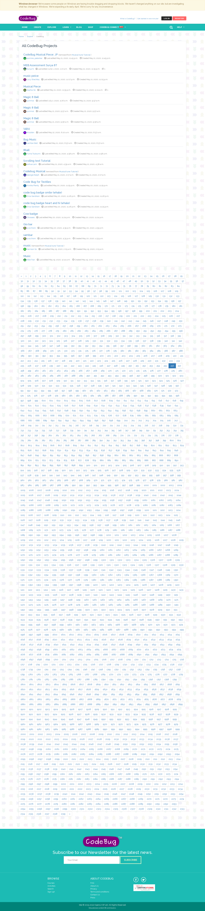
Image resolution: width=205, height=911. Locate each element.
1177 (92, 530)
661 (160, 410)
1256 (70, 550)
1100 (147, 510)
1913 (128, 709)
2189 (136, 779)
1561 (78, 625)
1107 (38, 515)
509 (58, 381)
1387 (151, 580)
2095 (23, 759)
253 (36, 326)
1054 (96, 500)
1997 (161, 729)
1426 (141, 590)
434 (178, 361)
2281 (72, 804)
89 (46, 291)
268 (144, 326)
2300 (73, 809)
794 (129, 440)
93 (70, 291)
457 (179, 366)
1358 (78, 575)
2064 (82, 749)
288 (123, 331)
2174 (176, 774)
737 (57, 430)
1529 (155, 615)
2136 (31, 769)
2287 (123, 804)
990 (74, 485)
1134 (85, 520)
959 (179, 475)
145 (97, 301)
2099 (57, 759)
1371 (23, 580)
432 (163, 361)
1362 (110, 575)
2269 (140, 799)
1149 (38, 525)
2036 (167, 739)
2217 (39, 789)
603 (66, 400)
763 (71, 435)
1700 (56, 659)
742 (92, 430)
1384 (126, 580)
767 (100, 435)
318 (172, 336)
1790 (103, 679)
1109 (54, 515)
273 (179, 326)
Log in (167, 18)
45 (112, 281)
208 (44, 316)
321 (29, 341)
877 (80, 460)
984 (30, 485)
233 (58, 321)
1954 (135, 719)
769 (115, 435)
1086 (31, 510)
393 (51, 356)
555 (49, 391)
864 (146, 455)
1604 (88, 634)
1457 (62, 600)
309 (110, 336)
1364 (126, 575)
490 (88, 376)
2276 (31, 804)
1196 (77, 535)
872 (44, 460)
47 (124, 281)
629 (88, 405)
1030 (64, 495)
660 (153, 410)
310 (117, 336)
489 (81, 376)
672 (81, 415)
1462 (102, 600)
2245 (106, 794)
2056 (175, 744)
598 (29, 400)
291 (145, 331)
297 (22, 336)
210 (59, 316)
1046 (31, 500)
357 (121, 346)
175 (139, 306)
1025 (23, 495)
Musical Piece (32, 86)
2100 (65, 759)
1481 (94, 605)
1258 (86, 550)
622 (37, 405)
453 (151, 366)
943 (65, 475)
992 (88, 485)
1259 (94, 550)
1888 (89, 704)
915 (29, 470)
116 (61, 296)
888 (161, 460)
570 (156, 391)
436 (29, 366)
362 (158, 346)
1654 (170, 644)
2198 (47, 784)
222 (142, 316)
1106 (30, 515)
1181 (123, 530)
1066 (31, 505)
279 (57, 331)
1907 (80, 709)
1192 (46, 535)
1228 (173, 540)
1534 (31, 620)
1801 (31, 684)
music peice (31, 75)
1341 (103, 570)
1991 (113, 729)
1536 (46, 620)
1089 (56, 510)
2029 (107, 739)
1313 (46, 565)
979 (158, 480)
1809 (98, 684)
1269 (176, 550)
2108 (131, 759)
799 (164, 440)
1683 (80, 654)
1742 (54, 669)
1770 (111, 674)
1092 (81, 510)
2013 (134, 734)
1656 (23, 649)
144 (91, 301)
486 (59, 376)
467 (88, 371)
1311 (30, 565)
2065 (91, 749)
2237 (39, 794)
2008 (92, 734)
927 (114, 470)
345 (36, 346)
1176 (84, 530)
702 (140, 420)
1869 (98, 699)
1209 (23, 540)
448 (116, 366)
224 (156, 316)
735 (43, 430)
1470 (168, 600)
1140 (132, 520)
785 (65, 440)
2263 (89, 799)
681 (146, 415)
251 (22, 326)
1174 (69, 530)
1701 (64, 659)
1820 (23, 689)
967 (73, 480)
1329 (173, 565)
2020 (31, 739)
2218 (47, 789)
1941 (31, 719)
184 (36, 311)
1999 (177, 729)
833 (81, 450)
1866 (73, 699)
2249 (140, 794)
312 (130, 336)
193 (99, 311)
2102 (82, 759)
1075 (105, 505)
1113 (84, 515)
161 (43, 306)
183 (29, 311)
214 (86, 316)
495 (124, 376)
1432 (23, 595)
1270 (23, 555)
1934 (135, 714)
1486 (135, 605)
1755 (155, 669)
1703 (80, 659)
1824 (55, 689)
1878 (170, 699)
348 (58, 346)
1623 (79, 639)
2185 (103, 779)
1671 (147, 649)
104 (141, 291)
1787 (79, 679)
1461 (94, 600)
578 (49, 396)
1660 (55, 649)
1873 (130, 699)
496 (131, 376)
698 (111, 420)
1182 (130, 530)
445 (94, 366)
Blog (79, 27)
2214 (180, 784)
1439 (79, 595)
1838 (170, 689)
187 (57, 311)
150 (132, 301)
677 (117, 415)
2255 (23, 799)
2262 (81, 799)
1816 (154, 684)
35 (52, 281)
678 (124, 415)
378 (108, 351)
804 (37, 445)
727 (153, 425)
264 (115, 326)
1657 (31, 649)
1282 (118, 555)
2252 (164, 794)
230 (37, 321)
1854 (137, 694)
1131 (62, 520)
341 (173, 341)
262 (100, 326)
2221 (72, 789)
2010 (109, 734)
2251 (156, 794)
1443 (111, 595)
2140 (63, 769)
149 (125, 301)
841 (140, 450)
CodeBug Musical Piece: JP (40, 54)
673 (89, 415)
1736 (172, 664)
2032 (133, 739)
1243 (127, 545)
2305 (115, 809)
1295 (63, 560)
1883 (48, 704)
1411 (22, 590)
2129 (134, 764)
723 (125, 425)
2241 (73, 794)
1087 (39, 510)
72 (107, 286)
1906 (72, 709)
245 (144, 321)
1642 (72, 644)
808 (67, 445)
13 (87, 276)
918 (49, 470)
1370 (176, 575)
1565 (110, 625)
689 (45, 420)
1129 (46, 520)
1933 (127, 714)
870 (30, 460)
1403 (120, 585)
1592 (158, 630)
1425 (133, 590)
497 (138, 376)
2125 (102, 764)
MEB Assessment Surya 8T (40, 65)
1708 (120, 659)
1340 (95, 570)
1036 (113, 495)
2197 (39, 784)
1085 (23, 510)
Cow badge (30, 213)
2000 (23, 734)
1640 (56, 644)
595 (170, 396)
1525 (123, 615)
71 (101, 286)
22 (139, 276)
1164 (154, 525)
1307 (161, 560)
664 (22, 415)
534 (64, 386)
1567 (126, 625)
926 (107, 470)
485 (51, 376)
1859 (177, 694)
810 (82, 445)
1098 (130, 510)
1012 (80, 490)
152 (145, 301)
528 (22, 386)
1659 (47, 649)
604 (73, 400)
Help (179, 27)
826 (30, 450)
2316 (39, 814)
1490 (168, 605)
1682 (72, 654)
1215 (70, 540)
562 (98, 391)
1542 (94, 620)
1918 (167, 709)
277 (43, 331)
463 (58, 371)
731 (181, 425)
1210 (31, 540)
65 (64, 286)
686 (23, 420)
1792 (119, 679)
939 (37, 475)
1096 (114, 510)
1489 (160, 605)
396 (73, 356)
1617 (31, 639)
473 (131, 371)
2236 (31, 794)
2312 (174, 809)
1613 (162, 634)
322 (36, 341)
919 (56, 470)
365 (179, 346)
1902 (39, 709)
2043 (65, 744)
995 (109, 485)
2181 (71, 779)
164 (64, 306)
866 (161, 455)
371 (58, 351)
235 (72, 321)
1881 (31, 704)
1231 (31, 545)
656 (124, 410)
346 (44, 346)
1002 (162, 485)
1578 (46, 630)
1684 (88, 654)
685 (176, 415)
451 (137, 366)
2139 (55, 769)
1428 (157, 590)
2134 (174, 764)
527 (182, 381)
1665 (97, 649)
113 (41, 296)
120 (88, 296)
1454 (38, 600)
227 (178, 316)
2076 (23, 754)
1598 (38, 634)
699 (118, 420)
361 (150, 346)
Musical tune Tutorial (81, 55)
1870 (106, 699)
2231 (155, 789)
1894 (139, 704)
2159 (54, 774)
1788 (87, 679)
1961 (31, 724)
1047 (39, 500)
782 (43, 440)
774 (149, 435)
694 (82, 420)
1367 (151, 575)
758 (36, 435)
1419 (85, 590)
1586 (110, 630)
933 (157, 470)
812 (96, 445)
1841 (31, 694)
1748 (101, 669)
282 (79, 331)
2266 (115, 799)
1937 (160, 714)
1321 (109, 565)
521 (140, 381)
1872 (122, 699)
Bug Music (29, 139)
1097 (122, 510)
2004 (57, 734)
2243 (89, 794)
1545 (118, 620)
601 (51, 400)
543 (128, 386)
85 (22, 291)
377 (100, 351)
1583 (86, 630)
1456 (54, 600)
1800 (23, 684)
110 (22, 296)
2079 (48, 754)
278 (50, 331)
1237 (79, 545)
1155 (84, 525)
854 (73, 455)
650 (81, 410)
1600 (54, 634)
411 (181, 356)
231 (44, 321)
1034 (96, 495)
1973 (128, 724)
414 (36, 361)
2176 (30, 779)
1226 (157, 540)
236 (80, 321)
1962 (39, 724)
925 (99, 470)
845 (169, 450)
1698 (39, 659)
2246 (114, 794)
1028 (47, 495)
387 (173, 351)
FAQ (92, 883)
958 (172, 475)
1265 (143, 550)
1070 (64, 505)
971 (102, 480)
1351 (23, 575)
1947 (79, 719)
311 (124, 336)
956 (158, 475)
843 (154, 450)
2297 (48, 809)
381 (129, 351)
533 (57, 386)
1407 (152, 585)
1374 (46, 580)
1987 (80, 729)
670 (67, 415)
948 (101, 475)
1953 (127, 719)
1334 (47, 570)
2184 (95, 779)
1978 (168, 724)
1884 (56, 704)
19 (121, 276)
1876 (154, 699)
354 (100, 346)
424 (106, 361)
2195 (23, 784)
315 (151, 336)
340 (166, 341)
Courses (50, 883)
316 (158, 336)
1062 (161, 500)
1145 (170, 520)
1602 (71, 634)
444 (87, 366)
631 (103, 405)
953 (136, 475)
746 (120, 430)
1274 (54, 555)
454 (158, 366)
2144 (95, 769)
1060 (144, 500)
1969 (96, 724)
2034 (150, 739)
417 (56, 361)
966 (66, 480)
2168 (128, 774)
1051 (72, 500)
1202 (125, 535)
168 (92, 306)
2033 (141, 739)
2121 (70, 764)
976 (137, 480)
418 (63, 361)
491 (95, 376)
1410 (177, 585)
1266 (151, 550)
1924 (55, 714)
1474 (38, 605)
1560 (69, 625)
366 (22, 351)
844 (162, 450)
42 (94, 281)
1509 (160, 610)
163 (57, 306)
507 (44, 381)
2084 (91, 754)
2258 (47, 799)
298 (29, 336)
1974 (136, 724)
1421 (101, 590)
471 (116, 371)
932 (150, 470)
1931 (111, 714)
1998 (169, 729)
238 (94, 321)
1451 (176, 595)
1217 (85, 540)
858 (102, 455)
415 (42, 361)
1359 (86, 575)
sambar (28, 234)
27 (169, 276)
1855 (145, 694)
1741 (46, 669)
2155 (23, 774)
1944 (55, 719)
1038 (129, 495)
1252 (38, 550)
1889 (98, 704)
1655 (178, 644)
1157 (99, 525)
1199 (100, 535)
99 (107, 291)
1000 (146, 485)
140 (63, 301)
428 (135, 361)
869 (22, 460)
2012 (125, 734)
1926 (71, 714)
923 (85, 470)
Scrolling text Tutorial (36, 160)
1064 (178, 500)
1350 (176, 570)
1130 (54, 520)
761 (57, 435)
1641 (64, 644)
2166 (111, 774)
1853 (129, 694)
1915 (143, 709)
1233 (47, 545)
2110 (147, 759)
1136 (100, 520)
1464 (119, 600)
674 (96, 415)
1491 (176, 605)
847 (22, 455)
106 (155, 291)
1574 (181, 625)
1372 (30, 580)
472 (123, 371)
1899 (180, 704)
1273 (46, 555)
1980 (23, 729)
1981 (31, 729)
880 (102, 460)
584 (92, 396)
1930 (103, 714)
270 (159, 326)
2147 (119, 769)
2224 (96, 789)
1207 (166, 535)
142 (77, 301)
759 (43, 435)
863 (139, 455)
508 (51, 381)
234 (65, 321)
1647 (113, 644)
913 (182, 465)
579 (56, 396)
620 (22, 405)
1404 (128, 585)
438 (44, 366)
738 (64, 430)
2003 (48, 734)
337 (144, 341)
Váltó (26, 128)
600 (44, 400)
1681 (64, 654)
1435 (47, 595)
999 (138, 485)
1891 (115, 704)
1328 (165, 565)
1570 (150, 625)
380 (122, 351)
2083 (82, 754)
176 (146, 306)
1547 (134, 620)
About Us (94, 886)
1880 (23, 704)
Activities (51, 886)
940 (44, 475)
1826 (72, 689)
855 (80, 455)
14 (93, 276)
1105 (23, 515)
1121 (145, 515)
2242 (81, 794)
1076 (113, 505)
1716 (182, 659)
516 (105, 381)
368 (37, 351)
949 (108, 475)
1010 (64, 490)
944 (72, 475)
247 (159, 321)
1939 (176, 714)
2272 (165, 799)
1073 (89, 505)
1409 (169, 585)
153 (152, 301)
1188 (178, 530)
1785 (63, 679)
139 (56, 301)
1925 (63, 714)
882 (116, 460)
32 (33, 281)
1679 (47, 654)
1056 (112, 500)
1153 (69, 525)
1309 (177, 560)
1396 (63, 585)
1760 (30, 674)
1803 (48, 684)
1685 (97, 654)
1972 (120, 724)
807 (60, 445)
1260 (102, 550)
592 (149, 396)
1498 (71, 610)
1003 (171, 485)
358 (129, 346)
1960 (23, 724)
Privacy (93, 889)
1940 (23, 719)
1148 (30, 525)
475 (144, 371)
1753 (140, 669)
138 (49, 301)
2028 (99, 739)
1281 (110, 555)
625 (59, 405)
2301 (82, 809)
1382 (110, 580)
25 (157, 276)
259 (78, 326)
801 (179, 440)
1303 (128, 560)
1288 (167, 555)
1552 (173, 620)
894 (44, 465)
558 (70, 391)
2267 (123, 799)
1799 (175, 679)
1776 (157, 674)
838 (118, 450)
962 (37, 480)
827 (37, 450)
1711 (144, 659)
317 (165, 336)
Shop (90, 27)
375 (86, 351)
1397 (71, 585)
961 (29, 480)
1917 (159, 709)
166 (78, 306)
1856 (153, 694)
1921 (31, 714)
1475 (46, 605)
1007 (39, 490)
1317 (77, 565)
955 (150, 475)
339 (159, 341)
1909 (96, 709)
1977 (160, 724)
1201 (117, 535)
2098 (48, 759)
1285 (143, 555)
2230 (147, 789)
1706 (104, 659)
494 (117, 376)
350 (73, 346)
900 (88, 465)
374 (79, 351)
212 (72, 316)
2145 (103, 769)
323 (44, 341)
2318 (55, 814)
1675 (179, 649)
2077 (31, 754)
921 (71, 470)
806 (52, 445)
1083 (170, 505)
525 (168, 381)
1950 (103, 719)
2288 (132, 804)
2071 (143, 749)
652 (95, 410)
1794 (135, 679)
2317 (47, 814)
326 (65, 341)
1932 (119, 714)
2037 (175, 739)
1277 (78, 555)
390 (30, 356)
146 (105, 301)
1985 (64, 729)
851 (51, 455)
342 (180, 341)
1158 (107, 525)
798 (157, 440)
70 (95, 286)
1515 (45, 615)
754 (175, 430)
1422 (108, 590)
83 (172, 286)
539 (100, 386)
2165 (103, 774)
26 (163, 276)
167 (85, 306)
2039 (31, 744)
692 (67, 420)
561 (91, 391)
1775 (150, 674)
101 (120, 291)
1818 (169, 684)
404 (131, 356)
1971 (113, 724)
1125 (176, 515)
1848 (88, 694)
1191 (38, 535)
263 (107, 326)
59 (28, 286)
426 (120, 361)
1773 (134, 674)
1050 (64, 500)
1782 (39, 679)
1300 (103, 560)
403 (123, 356)
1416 (61, 590)
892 (29, 465)
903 (110, 465)
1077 (121, 505)
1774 (142, 674)
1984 (55, 729)
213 (79, 316)
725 (139, 425)
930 (136, 470)
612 (132, 400)
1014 (96, 490)
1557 (46, 625)
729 (167, 425)
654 (110, 410)
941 (51, 475)
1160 (122, 525)
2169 (136, 774)
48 (130, 281)
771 (128, 435)
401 (109, 356)
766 (93, 435)
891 (22, 465)
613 (139, 400)
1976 (152, 724)
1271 (31, 555)
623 (44, 405)
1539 (70, 620)
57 (183, 281)
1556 (38, 625)
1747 (93, 669)
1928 (87, 714)
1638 (39, 644)
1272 (38, 555)
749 (140, 430)
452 (144, 366)
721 (111, 425)
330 (94, 341)
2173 (168, 774)
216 (100, 316)
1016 (112, 490)
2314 (23, 814)
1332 (30, 570)
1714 (167, 659)
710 (36, 425)
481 (22, 376)
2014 (142, 734)
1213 (54, 540)
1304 (136, 560)
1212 (46, 540)
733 (29, 430)
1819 (177, 684)
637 (147, 405)
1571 (158, 625)
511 (72, 381)
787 (79, 440)
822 (167, 445)
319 (179, 336)
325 (58, 341)
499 (153, 376)
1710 (136, 659)
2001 (31, 734)
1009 (56, 490)
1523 (107, 615)
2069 (126, 749)
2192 (160, 779)
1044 (179, 495)
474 (137, 371)
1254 (54, 550)
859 (109, 455)
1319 (93, 565)
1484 (119, 605)
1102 (162, 510)
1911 (112, 709)
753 (168, 430)
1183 (138, 530)
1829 (96, 689)
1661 (64, 649)
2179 (54, 779)
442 (72, 366)
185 (43, 311)
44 (106, 281)
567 (134, 391)
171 (113, 306)
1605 (96, 634)
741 (85, 430)
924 (92, 470)
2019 (23, 739)
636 (140, 405)
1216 (77, 540)
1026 (31, 495)
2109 (139, 759)
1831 (113, 689)
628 (81, 405)
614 (146, 400)
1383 (118, 580)
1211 (39, 540)
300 (44, 336)
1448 (152, 595)
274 (22, 331)
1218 (93, 540)
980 (166, 480)
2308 (141, 809)
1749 (109, 669)
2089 (134, 754)
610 (118, 400)
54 (165, 281)
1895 (147, 704)
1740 (39, 669)
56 (177, 281)
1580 (62, 630)
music (27, 245)
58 (22, 286)
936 (178, 470)
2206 (114, 784)
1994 (137, 729)
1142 (147, 520)
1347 (151, 570)
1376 (62, 580)
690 (53, 420)
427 (127, 361)
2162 (79, 774)
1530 (163, 615)
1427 (149, 590)
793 (122, 440)
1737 (180, 664)
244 (137, 321)
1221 (117, 540)
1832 (121, 689)
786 (72, 440)
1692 (155, 654)
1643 (80, 644)
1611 (146, 634)
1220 (109, 540)
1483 (110, 605)
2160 (62, 774)
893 (37, 465)
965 (59, 480)
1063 (169, 500)
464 (66, 371)
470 (110, 371)
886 (146, 460)
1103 (170, 510)
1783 (47, 679)
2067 (108, 749)
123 (108, 296)
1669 (130, 649)
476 (152, 371)
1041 (154, 495)
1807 (81, 684)
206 (30, 316)
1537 (54, 620)
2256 (31, 799)
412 (22, 361)
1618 (38, 639)
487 (66, 376)
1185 (154, 530)
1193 (54, 535)
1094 (97, 510)
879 (94, 460)
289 (130, 331)
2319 (63, 814)
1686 (105, 654)
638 (154, 405)
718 (90, 425)
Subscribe (130, 860)
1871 (114, 699)
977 (144, 480)
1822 (39, 689)
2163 (87, 774)
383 (144, 351)
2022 (48, 739)
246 (152, 321)
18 (115, 276)
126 (129, 296)
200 (148, 311)
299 (37, 336)
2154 (175, 769)
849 (37, 455)
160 (36, 306)
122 (101, 296)
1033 (88, 495)
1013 (88, 490)
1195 (69, 535)
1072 (80, 505)
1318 (85, 565)
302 (58, 336)
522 (147, 381)
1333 (38, 570)
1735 (164, 664)
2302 (90, 809)
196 (120, 311)
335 (130, 341)
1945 (63, 719)
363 (165, 346)
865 (153, 455)
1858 (169, 694)
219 (121, 316)
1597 (31, 634)
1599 (47, 634)
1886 (73, 704)
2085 (99, 754)
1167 (178, 525)
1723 (69, 664)
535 (71, 386)
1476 (54, 605)
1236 (71, 545)
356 (115, 346)
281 (72, 331)
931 (142, 470)
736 (50, 430)
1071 (73, 505)
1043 (170, 495)
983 (22, 485)
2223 (88, 789)
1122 (152, 515)
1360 (94, 575)
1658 (39, 649)
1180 (115, 530)
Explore (51, 27)
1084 (178, 505)
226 (171, 316)
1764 (63, 674)
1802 (39, 684)
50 (142, 281)
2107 (123, 759)
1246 (151, 545)
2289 (140, 804)
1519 (76, 615)
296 (181, 331)
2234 (180, 789)
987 (51, 485)
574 (22, 396)
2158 (46, 774)
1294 (55, 560)
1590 (142, 630)
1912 (120, 709)
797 (150, 440)
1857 (161, 694)
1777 (165, 674)
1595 (182, 630)
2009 (100, 734)
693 (74, 420)
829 (52, 450)
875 (65, 460)
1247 (160, 545)
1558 (54, 625)
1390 (176, 580)
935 (171, 470)
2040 (40, 744)
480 (180, 371)
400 (102, 356)
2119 (54, 764)
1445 (127, 595)
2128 (126, 764)
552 (28, 391)
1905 (64, 709)
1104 (178, 510)
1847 (80, 694)
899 (81, 465)
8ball (26, 150)
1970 (105, 724)
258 (71, 326)
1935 (144, 714)
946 (87, 475)
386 (166, 351)
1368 (159, 575)
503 (181, 376)
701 (133, 420)
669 (60, 415)
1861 (31, 699)
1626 (104, 639)
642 (22, 410)
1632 (153, 639)
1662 (72, 649)
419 (70, 361)
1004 (179, 485)
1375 (54, 580)
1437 (63, 595)
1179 (107, 530)
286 (108, 331)
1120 (137, 515)
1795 (143, 679)
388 (181, 351)
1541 (86, 620)
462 (51, 371)
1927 (79, 714)
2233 (172, 789)
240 (109, 321)
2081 (65, 754)
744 (106, 430)
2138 (47, 769)
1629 (128, 639)
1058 (128, 500)
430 (149, 361)
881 (109, 460)
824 (182, 445)
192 (92, 311)
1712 (151, 659)
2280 (64, 804)
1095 (105, 510)
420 (78, 361)
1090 (64, 510)
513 (85, 381)
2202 (80, 784)
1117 (114, 515)
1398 (79, 585)
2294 (23, 809)
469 (102, 371)
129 (150, 296)
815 (117, 445)
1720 (45, 664)
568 (141, 391)
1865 (64, 699)
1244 (135, 545)
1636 (23, 644)
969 (88, 480)
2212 (164, 784)
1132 (69, 520)
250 (180, 321)
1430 (173, 590)
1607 (113, 634)
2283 (89, 804)
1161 (130, 525)
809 (75, 445)
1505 (127, 610)
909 (154, 465)
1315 (61, 565)
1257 (78, 550)
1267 (159, 550)
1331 (23, 570)
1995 (145, 729)
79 (148, 286)
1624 (87, 639)
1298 (87, 560)
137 (42, 301)
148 (118, 301)
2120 (62, 764)
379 (115, 351)
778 (176, 435)
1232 (39, 545)
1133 (77, 520)
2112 (163, 759)
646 (52, 410)
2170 (144, 774)
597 (22, 400)
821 (160, 445)
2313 (182, 809)
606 (88, 400)
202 (162, 311)
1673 (163, 649)
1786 (71, 679)
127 (136, 296)
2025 (73, 739)
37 (64, 281)
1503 (111, 610)
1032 (80, 495)
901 (95, 465)
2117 (38, 764)
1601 (63, 634)
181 (180, 306)
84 (178, 286)
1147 (23, 525)
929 (128, 470)
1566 (118, 625)
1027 (39, 495)
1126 (23, 520)
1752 (132, 669)
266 (129, 326)
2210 (148, 784)
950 (116, 475)
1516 (53, 615)
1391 (23, 585)
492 (102, 376)
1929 (95, 714)
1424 (125, 590)
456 (172, 366)
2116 (30, 764)
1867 (81, 699)
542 (121, 386)
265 (122, 326)
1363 (118, 575)
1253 (46, 550)
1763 (54, 674)
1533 (23, 620)
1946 (71, 719)
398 (87, 356)
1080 (145, 505)
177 (153, 306)
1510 (168, 610)
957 (164, 475)
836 (103, 450)
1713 (159, 659)
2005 (66, 734)
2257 (39, 799)
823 (174, 445)
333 (115, 341)
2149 (136, 769)
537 (85, 386)
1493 (31, 610)
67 (77, 286)
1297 (79, 560)
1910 (105, 709)
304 (73, 336)
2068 (117, 749)
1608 (121, 634)
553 (35, 391)
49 (136, 281)
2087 (117, 754)
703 (147, 420)
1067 (39, 505)
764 (79, 435)
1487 (143, 605)
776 (163, 435)
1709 (128, 659)
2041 (48, 744)
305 (80, 336)
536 (78, 386)
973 (116, 480)
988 (59, 485)
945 (79, 475)
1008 (48, 490)
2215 (23, 789)
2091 (151, 754)
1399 (87, 585)
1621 (63, 639)
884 (131, 460)
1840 (23, 694)
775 (156, 435)
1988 (88, 729)
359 (136, 346)
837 (110, 450)
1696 (23, 659)
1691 (147, 654)
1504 (119, 610)
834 (88, 450)
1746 (85, 669)
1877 (162, 699)
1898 (172, 704)
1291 (31, 560)
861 (124, 455)
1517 (61, 615)
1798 (166, 679)
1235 (63, 545)
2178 (46, 779)
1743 (62, 669)
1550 (157, 620)
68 (83, 286)
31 (28, 281)
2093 (168, 754)
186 (50, 311)
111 (28, 296)
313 (137, 336)
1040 (146, 495)
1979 (176, 724)
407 (153, 356)
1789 (95, 679)
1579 (54, 630)
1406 (144, 585)
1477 (62, 605)
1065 (23, 505)
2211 (156, 784)
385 (158, 351)
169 (99, 306)
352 (86, 346)
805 (45, 445)
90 (52, 291)
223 (149, 316)
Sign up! (51, 892)
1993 (129, 729)
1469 (160, 600)
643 (30, 410)
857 (94, 455)
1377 (70, 580)
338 (151, 341)
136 (36, 301)
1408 (161, 585)
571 (162, 391)
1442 (103, 595)
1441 (95, 595)
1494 (39, 610)
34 (46, 281)
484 (44, 376)
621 (29, 405)
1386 (143, 580)
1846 (72, 694)
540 (107, 386)
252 (29, 326)
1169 (31, 530)
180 (173, 306)
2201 (72, 784)
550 (177, 386)
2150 (144, 769)
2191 (153, 779)
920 (64, 470)
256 (57, 326)
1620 (54, 639)
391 (37, 356)
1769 (103, 674)
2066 (100, 749)
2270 (149, 799)
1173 (61, 530)
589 (128, 396)
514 (92, 381)
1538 (62, 620)
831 (66, 450)
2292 (165, 804)
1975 (144, 724)
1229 (181, 540)
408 (160, 356)
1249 (176, 545)
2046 (91, 744)
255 (50, 326)
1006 (31, 490)
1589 (134, 630)
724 (132, 425)
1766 (79, 674)
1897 (164, 704)
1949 (95, 719)
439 (51, 366)
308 (102, 336)
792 (115, 440)
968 (81, 480)
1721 (54, 664)
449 (123, 366)
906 (132, 465)
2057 (23, 749)
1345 (135, 570)
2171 (152, 774)
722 (118, 425)
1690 (139, 654)
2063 (74, 749)
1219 (101, 540)
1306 (152, 560)
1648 (121, 644)
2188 (128, 779)
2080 (56, 754)
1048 (47, 500)
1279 (94, 555)
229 (29, 321)
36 (57, 281)
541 (114, 386)
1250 (23, 550)
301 (51, 336)
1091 (73, 510)
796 (143, 440)
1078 (129, 505)
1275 (62, 555)
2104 (98, 759)
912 (175, 465)
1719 (38, 664)
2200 (63, 784)
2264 (98, 799)
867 (168, 455)
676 (110, 415)
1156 (91, 525)
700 (126, 420)
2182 (79, 779)
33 (40, 281)
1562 (85, 625)
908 (147, 465)
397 (80, 356)
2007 (83, 734)
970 (95, 480)
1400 (95, 585)
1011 (73, 490)
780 (29, 440)
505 (29, 381)
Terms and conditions (99, 892)
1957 (159, 719)
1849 (96, 694)
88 (40, 291)
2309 (149, 809)
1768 (95, 674)
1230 (23, 545)
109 (176, 291)
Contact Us (95, 895)
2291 (157, 804)
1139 (124, 520)
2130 (142, 764)
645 (44, 410)
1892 (123, 704)
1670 (139, 649)
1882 (39, 704)
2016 (158, 734)
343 (22, 346)
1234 (55, 545)
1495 (47, 610)
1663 (80, 649)
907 (139, 465)
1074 (97, 505)
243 (130, 321)
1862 (39, 699)
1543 (102, 620)
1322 (116, 565)
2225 (105, 789)
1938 (168, 714)
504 (22, 381)
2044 (74, 744)
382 (137, 351)
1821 (31, 689)
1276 (70, 555)
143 (84, 301)
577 (42, 396)
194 (106, 311)
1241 (111, 545)
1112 (77, 515)
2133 (166, 764)
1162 (138, 525)
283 (86, 331)
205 (22, 316)
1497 (63, 610)
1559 (62, 625)
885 (139, 460)
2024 (65, 739)
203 (169, 311)
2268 (132, 799)
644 (37, 410)
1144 (163, 520)
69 (89, 286)
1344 (127, 570)
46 (118, 281)
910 (161, 465)
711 (43, 425)
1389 (167, 580)
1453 (31, 600)
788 (86, 440)
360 (143, 346)
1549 (149, 620)
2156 (30, 774)
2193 (168, 779)
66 (70, 286)
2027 (90, 739)
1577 (38, 630)
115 (54, 296)
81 (160, 286)
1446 (135, 595)
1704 (88, 659)
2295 (31, 809)
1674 (171, 649)
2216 (31, 789)
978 (151, 480)
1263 (126, 550)
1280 (102, 555)
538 (92, 386)
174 (133, 306)
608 (103, 400)
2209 (140, 784)
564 (113, 391)
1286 (151, 555)
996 (117, 485)
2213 (172, 784)
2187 (120, 779)
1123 (160, 515)
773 (142, 435)
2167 (120, 774)
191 (85, 311)
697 (104, 420)
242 (123, 321)
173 (126, 306)
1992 (121, 729)
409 (167, 356)
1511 (175, 610)
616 (160, 400)
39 (76, 281)
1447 (144, 595)
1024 (176, 490)
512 (78, 381)
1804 (56, 684)
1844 (55, 694)
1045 (23, 500)
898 (73, 465)
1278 (86, 555)
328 (80, 341)
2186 (111, 779)
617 (167, 400)
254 (43, 326)
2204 (97, 784)
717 (83, 425)
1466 (135, 600)
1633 (161, 639)
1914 (136, 709)
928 (121, 470)
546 (149, 386)
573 (176, 391)
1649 (130, 644)
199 (140, 311)
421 (84, 361)
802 (22, 445)
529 (29, 386)
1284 (134, 555)
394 (58, 356)
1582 (78, 630)
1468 (152, 600)
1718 (30, 664)
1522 (99, 615)
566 (127, 391)
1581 (70, 630)
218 (114, 316)
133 (177, 296)
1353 (38, 575)
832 (74, 450)
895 (51, 465)
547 (156, 386)
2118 (46, 764)
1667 (114, 649)
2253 (173, 794)
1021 (152, 490)
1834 (137, 689)
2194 (177, 779)
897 (66, 465)
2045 (82, 744)
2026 (82, 739)
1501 (95, 610)
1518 (68, 615)
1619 (47, 639)
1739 (31, 669)
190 (78, 311)
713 (56, 425)
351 (79, 346)
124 (115, 296)
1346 (143, 570)
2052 (141, 744)
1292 (39, 560)
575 (28, 396)
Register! (179, 18)
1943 (47, 719)
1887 (81, 704)
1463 (111, 600)
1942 (39, 719)
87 (34, 291)
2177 (38, 779)
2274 (182, 799)
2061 (57, 749)
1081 (154, 505)
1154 (76, 525)
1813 (130, 684)
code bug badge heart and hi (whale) (46, 203)
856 (87, 455)
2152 (159, 769)
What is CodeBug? (127, 19)
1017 (120, 490)
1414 (46, 590)
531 (43, 386)
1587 (118, 630)
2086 (108, 754)
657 (131, 410)
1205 (149, 535)
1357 (70, 575)
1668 (122, 649)
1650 (138, 644)
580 (64, 396)
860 (116, 455)
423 (99, 361)
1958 (166, 719)
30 (22, 281)
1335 (55, 570)
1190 (31, 535)
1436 (55, 595)
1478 (70, 605)
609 (111, 400)
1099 (138, 510)
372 (65, 351)
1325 (141, 565)
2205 (105, 784)
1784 (55, 679)
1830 (105, 689)
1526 (131, 615)
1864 (56, 699)
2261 (72, 799)
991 (81, 485)
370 (52, 351)
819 (145, 445)
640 (169, 405)
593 (156, 396)
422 (92, 361)
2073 (159, 749)
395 (65, 356)
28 (175, 276)
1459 (78, 600)
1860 (23, 699)
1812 (122, 684)
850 (44, 455)
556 (56, 391)
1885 (64, 704)
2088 (125, 754)
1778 (173, 674)
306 (88, 336)
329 (87, 341)
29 (181, 276)
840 (132, 450)
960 (22, 480)
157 (179, 301)
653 (102, 410)
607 (96, 400)
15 (98, 276)
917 (42, 470)
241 (116, 321)
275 (29, 331)
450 (130, 366)
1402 (111, 585)
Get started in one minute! (147, 19)
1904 (55, 709)
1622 (71, 639)
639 (162, 405)
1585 (102, 630)
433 (171, 361)
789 (94, 440)
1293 (47, 560)
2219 (55, 789)
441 (65, 366)
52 (153, 281)
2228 (130, 789)
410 (174, 356)
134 (22, 301)
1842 (39, 694)
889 (169, 460)
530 (36, 386)
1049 (55, 500)
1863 (48, 699)
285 (101, 331)
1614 (170, 634)
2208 (131, 784)
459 (29, 371)
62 (46, 286)
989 (66, 485)
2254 (181, 794)
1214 (62, 540)
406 (145, 356)
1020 (144, 490)
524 (161, 381)
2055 (167, 744)
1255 (62, 550)
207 (37, 316)
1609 (130, 634)
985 (37, 485)
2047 (99, 744)
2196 (31, 784)
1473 (31, 605)
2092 (160, 754)
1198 (93, 535)
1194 (62, 535)
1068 (48, 505)
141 (70, 301)
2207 (123, 784)
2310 (158, 809)
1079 (137, 505)
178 (160, 306)
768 (107, 435)
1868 (89, 699)
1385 (135, 580)
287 (116, 331)
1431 (181, 590)
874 (58, 460)
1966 (72, 724)
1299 (95, 560)
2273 (173, 799)
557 (63, 391)
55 (171, 281)
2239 (56, 794)
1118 (122, 515)
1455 (46, 600)
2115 (23, 764)
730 (174, 425)
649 (74, 410)
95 (82, 291)
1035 (105, 495)
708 (22, 425)
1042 (162, 495)
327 (72, 341)
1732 (140, 664)
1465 (127, 600)
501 (167, 376)
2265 (106, 799)
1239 (95, 545)
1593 (166, 630)
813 (103, 445)
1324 (132, 565)
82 (166, 286)
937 (22, 475)
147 (111, 301)
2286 (115, 804)
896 (59, 465)
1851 (113, 694)
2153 (167, 769)
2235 (23, 794)
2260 (64, 799)
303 (66, 336)
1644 (88, 644)
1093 (89, 510)
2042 (57, 744)
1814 (138, 684)
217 (107, 316)
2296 (39, 809)
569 (149, 391)
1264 (135, 550)
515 (98, 381)
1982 (39, 729)
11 (76, 276)
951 (122, 475)
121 (95, 296)
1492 (23, 610)
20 (127, 276)
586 (106, 396)
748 (133, 430)
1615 (178, 634)
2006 (74, 734)
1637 (31, 644)
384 (151, 351)
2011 (118, 734)
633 (117, 405)
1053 (88, 500)
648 (66, 410)
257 (64, 326)
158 (22, 306)
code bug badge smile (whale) (42, 192)
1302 (120, 560)
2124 (94, 764)
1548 (141, 620)
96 (88, 291)
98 (100, 291)
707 (176, 420)
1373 (38, 580)
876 (73, 460)
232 (51, 321)
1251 (31, 550)
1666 (105, 649)
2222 (80, 789)
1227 (165, 540)
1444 (119, 595)
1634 (169, 639)
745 (112, 430)
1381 (102, 580)
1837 (162, 689)
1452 (23, 600)
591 (142, 396)
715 (70, 425)
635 (132, 405)
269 (151, 326)
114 (48, 296)
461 (44, 371)
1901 (31, 709)
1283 (126, 555)
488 (73, 376)
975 (130, 480)
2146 (111, 769)
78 (142, 286)
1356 (62, 575)
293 (159, 331)
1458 (70, 600)
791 (108, 440)
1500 (87, 610)
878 (87, 460)
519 (126, 381)
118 (74, 296)
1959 (175, 719)
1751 (124, 669)
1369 (168, 575)
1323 (124, 565)
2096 (31, 759)
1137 (108, 520)
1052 (80, 500)
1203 (133, 535)
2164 (95, 774)
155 (166, 301)
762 (64, 435)
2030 (116, 739)
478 (166, 371)
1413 (38, 590)
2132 (158, 764)
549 (170, 386)
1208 (174, 535)
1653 (162, 644)
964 (51, 480)
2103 (90, 759)
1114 (92, 515)
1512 (23, 615)
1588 (126, 630)
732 (22, 430)
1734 (156, 664)
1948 (87, 719)
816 (124, 445)
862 (131, 455)
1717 (22, 664)
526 (175, 381)
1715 (174, 659)
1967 (80, 724)
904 (117, 465)
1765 (71, 674)
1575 (23, 630)
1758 (178, 669)
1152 (61, 525)
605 (81, 400)
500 (160, 376)
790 (101, 440)
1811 (114, 684)
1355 (54, 575)
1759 (23, 674)
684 (169, 415)
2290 (149, 804)
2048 (108, 744)
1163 (146, 525)
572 (169, 391)
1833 (129, 689)
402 (116, 356)
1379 (86, 580)
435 (22, 366)
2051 (133, 744)
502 (174, 376)
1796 (151, 679)
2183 (87, 779)
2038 (23, 744)
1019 (136, 490)
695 (89, 420)
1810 (106, 684)
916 (36, 470)
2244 (98, 794)
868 (176, 455)
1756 (163, 669)
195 (112, 311)
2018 (175, 734)
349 (65, 346)
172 (119, 306)
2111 (155, 759)
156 (172, 301)
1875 (146, 699)
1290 (23, 560)
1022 (160, 490)
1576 (30, 630)
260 (86, 326)
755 (181, 430)
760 (50, 435)
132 (170, 296)
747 (126, 430)
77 (136, 286)
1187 (170, 530)
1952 (119, 719)
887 (154, 460)
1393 (38, 585)
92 (64, 291)
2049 (116, 744)
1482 (102, 605)
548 (163, 386)
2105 (106, 759)
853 (66, 455)
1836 (154, 689)
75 (124, 286)
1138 (116, 520)
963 (44, 480)
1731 (133, 664)
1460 (86, 600)
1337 (71, 570)
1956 (151, 719)
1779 (181, 674)
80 (154, 286)
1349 (168, 570)
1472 (23, 605)
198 (133, 311)
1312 (38, 565)
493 (109, 376)
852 (58, 455)
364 (172, 346)
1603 (79, 634)
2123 (86, 764)
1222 (125, 540)
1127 (30, 520)
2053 (150, 744)
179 (166, 306)
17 (110, 276)
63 (52, 286)
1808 (89, 684)
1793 (127, 679)
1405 (136, 585)
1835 (146, 689)
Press (92, 898)
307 (95, 336)
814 (110, 445)
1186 (162, 530)
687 (30, 420)
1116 (107, 515)
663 (175, 410)
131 (164, 296)
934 (164, 470)
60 (33, 286)
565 (120, 391)
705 (161, 420)
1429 (165, 590)
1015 (104, 490)
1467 (144, 600)
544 (135, 386)
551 (22, 391)
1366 (143, 575)
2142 (79, 769)
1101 (155, 510)
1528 (147, 615)
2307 (132, 809)
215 (93, 316)
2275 (23, 804)
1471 (176, 600)
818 (138, 445)
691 (60, 420)
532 (50, 386)
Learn (66, 27)
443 (80, 366)
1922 (39, 714)
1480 (86, 605)
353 (93, 346)
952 (129, 475)
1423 (116, 590)
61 (40, 286)
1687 (114, 654)
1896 (155, 704)
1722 (61, 664)
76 (130, 286)
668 (52, 415)
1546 (125, 620)
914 (22, 470)
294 (166, 331)
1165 (162, 525)
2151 (152, 769)
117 (68, 296)
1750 (116, 669)
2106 (114, 759)
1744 (70, 669)
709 (29, 425)
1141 (139, 520)
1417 (69, 590)
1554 (23, 625)
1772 (126, 674)
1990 (105, 729)
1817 (162, 684)
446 (101, 366)
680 (139, 415)
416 (49, 361)
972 (109, 480)
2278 (47, 804)
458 (22, 371)
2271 (157, 799)
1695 (180, 654)
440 (58, 366)
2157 (38, 774)
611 (125, 400)
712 (50, 425)
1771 (119, 674)
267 (137, 326)
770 (122, 435)
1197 (85, 535)
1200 (108, 535)
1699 (47, 659)
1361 (102, 575)
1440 (87, 595)
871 (37, 460)
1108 (46, 515)
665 (30, 415)
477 (158, 371)
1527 (139, 615)
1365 (135, 575)
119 (81, 296)
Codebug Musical (34, 171)
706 (169, 420)
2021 (39, 739)
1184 (146, 530)
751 (154, 430)
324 (51, 341)
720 (104, 425)
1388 (159, 580)
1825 (64, 689)
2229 (138, 789)
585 (99, 396)
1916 (151, 709)
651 (88, 410)
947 (94, 475)
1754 (147, 669)
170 (106, 306)
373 (73, 351)
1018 (128, 490)
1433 (31, 595)
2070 (134, 749)
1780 (23, 679)
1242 (119, 545)
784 (58, 440)
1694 (171, 654)
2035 (158, 739)
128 (143, 296)
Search (50, 889)
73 (113, 286)
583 (85, 396)
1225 (149, 540)
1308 (169, 560)
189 (71, 311)
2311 (166, 809)
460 (37, 371)
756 (22, 435)
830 (59, 450)
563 (105, 391)
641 (176, 405)
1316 (69, 565)
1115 (99, 515)
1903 (47, 709)
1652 (154, 644)
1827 (80, 689)
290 (138, 331)
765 (86, 435)
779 (22, 440)
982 (180, 480)
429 (142, 361)
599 (36, 400)
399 (94, 356)
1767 (87, 674)
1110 (62, 515)
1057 (120, 500)
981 (173, 480)
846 (176, 450)
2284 (98, 804)
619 (181, 400)
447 (108, 366)
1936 (151, 714)
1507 (144, 610)
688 (38, 420)
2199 (55, 784)
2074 (168, 749)
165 (71, 306)
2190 (144, 779)
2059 (39, 749)
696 (96, 420)
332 (108, 341)
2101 (74, 759)
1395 (55, 585)
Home (24, 27)
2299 (64, 809)
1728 (109, 664)
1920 (23, 714)
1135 (93, 520)
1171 (46, 530)
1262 (118, 550)
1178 (99, 530)
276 (36, 331)
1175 (76, 530)
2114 (178, 759)
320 (22, 341)
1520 (84, 615)
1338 (79, 570)
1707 (112, 659)
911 (168, 465)
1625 (95, 639)
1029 (55, 495)
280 (65, 331)
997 (124, 485)
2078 (39, 754)
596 (177, 396)
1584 (94, 630)
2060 (48, 749)
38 (69, 281)
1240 (103, 545)
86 (28, 291)
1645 (97, 644)
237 (87, 321)
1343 (119, 570)
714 (63, 425)
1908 (88, 709)
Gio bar (27, 224)
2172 (160, 774)
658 (138, 410)
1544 (110, 620)
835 (95, 450)
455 (165, 366)
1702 (72, 659)
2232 (163, 789)
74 (118, 286)
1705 (96, 659)
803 (30, 445)
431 (156, 361)
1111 (69, 515)
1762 (46, 674)
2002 (40, 734)
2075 (176, 749)
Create (37, 27)
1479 (78, 605)
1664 (88, 649)
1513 (30, 615)
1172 (54, 530)
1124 (168, 515)
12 (81, 276)
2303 (98, 809)
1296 (71, 560)
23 (145, 276)
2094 (177, 754)
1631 (145, 639)
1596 (23, 634)
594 (163, 396)
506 (37, 381)
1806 (73, 684)
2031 (125, 739)
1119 (129, 515)
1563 (93, 625)
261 (93, 326)
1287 (159, 555)
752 (161, 430)
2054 (158, 744)
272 (172, 326)
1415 (53, 590)
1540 (78, 620)
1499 (79, 610)
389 (22, 356)
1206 (157, 535)
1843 (47, 694)
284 (94, 331)
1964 (55, 724)
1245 (144, 545)
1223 (133, 540)
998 (131, 485)
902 (103, 465)
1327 (157, 565)
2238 (48, 794)
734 (36, 430)
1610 (138, 634)
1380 (94, 580)
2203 (88, 784)
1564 (101, 625)
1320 (100, 565)
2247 (123, 794)
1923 (47, 714)
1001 (154, 485)
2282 (81, 804)
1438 (71, 595)
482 (29, 376)
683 (161, 415)
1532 (179, 615)
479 (173, 371)
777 (169, 435)
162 (50, 306)
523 (154, 381)
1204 (141, 535)
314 (144, 336)
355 (107, 346)
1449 (160, 595)
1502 (103, 610)
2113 (171, 759)
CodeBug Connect (111, 27)
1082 (162, 505)
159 (29, 306)
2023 (56, 739)
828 (44, 450)
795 (136, 440)
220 (128, 316)
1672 (155, 649)
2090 (143, 754)
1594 (174, 630)
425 (113, 361)
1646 (105, 644)
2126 (110, 764)
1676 (23, 654)
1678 (39, 654)
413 (29, 361)
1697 (31, 659)
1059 (136, 500)
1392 (30, 585)
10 (70, 276)
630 (96, 405)
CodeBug (29, 18)
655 (117, 410)
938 (29, 475)
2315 (31, 814)
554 (42, 391)
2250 (148, 794)
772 (135, 435)
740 (78, 430)
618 (174, 400)
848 (30, 455)
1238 (87, 545)
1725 (85, 664)
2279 (55, 804)
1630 (137, 639)
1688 (122, 654)
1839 (179, 689)
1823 (47, 689)
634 (125, 405)
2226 (113, 789)
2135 (23, 769)
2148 (127, 769)
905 (125, 465)
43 (100, 281)
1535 (38, 620)
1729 (117, 664)
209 (52, 316)
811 (89, 445)
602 (58, 400)
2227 (121, 789)
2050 (125, 744)
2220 (63, 789)
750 (147, 430)
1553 (181, 620)
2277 (39, 804)
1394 (47, 585)
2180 (62, 779)
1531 (171, 615)
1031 (72, 495)
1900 (23, 709)
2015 (150, 734)
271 (165, 326)
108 (169, 291)
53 (159, 281)
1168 (23, 530)
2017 (167, 734)
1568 (134, 625)
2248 (131, 794)
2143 (87, 769)
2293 (174, 804)
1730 (125, 664)
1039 (138, 495)
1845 (64, 694)
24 (151, 276)
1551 (165, 620)
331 (101, 341)
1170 (39, 530)
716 (77, 425)
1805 (64, 684)
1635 (178, 639)
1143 (155, 520)
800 (172, 440)
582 (78, 396)
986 (44, 485)
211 (65, 316)
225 (163, 316)
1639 (47, 644)
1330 (181, 565)
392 (44, 356)
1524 (115, 615)
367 (30, 351)
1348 (159, 570)
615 (153, 400)
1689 (130, 654)
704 (154, 420)
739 (71, 430)
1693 (163, 654)
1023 (168, 490)
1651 (146, 644)
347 (51, 346)
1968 (88, 724)
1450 (168, 595)
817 (131, 445)
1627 (112, 639)
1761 (39, 674)
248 (166, 321)
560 (84, 391)
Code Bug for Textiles (37, 181)
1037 (121, 495)
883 (124, 460)
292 (152, 331)
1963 (47, 724)
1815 (146, 684)
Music (27, 256)
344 (29, 346)
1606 (104, 634)
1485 (127, 605)
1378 (78, 580)
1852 (121, 694)
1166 (170, 525)
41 (88, 281)
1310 (23, 565)
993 (95, 485)
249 (173, 321)
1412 (30, 590)
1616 (23, 639)
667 (45, 415)
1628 (120, 639)
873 (51, 460)
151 (139, 301)
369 (44, 351)
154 (159, 301)
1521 (92, 615)
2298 (56, 809)
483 (37, 376)
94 (76, 291)
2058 (31, 749)
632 (110, 405)
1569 (142, 625)
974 (123, 480)
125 (122, 296)
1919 (175, 709)
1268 (167, 550)
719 (97, 425)
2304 (107, 809)
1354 (46, 575)
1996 (153, 729)
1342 (111, 570)
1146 (178, 520)
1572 (165, 625)
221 (135, 316)
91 (59, 291)
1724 (77, 664)
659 (146, 410)
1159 (115, 525)
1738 (23, 669)
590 (135, 396)
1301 (112, 560)
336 (137, 341)
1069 (56, 505)
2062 (65, 749)
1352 (30, 575)
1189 (23, 535)
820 (153, 445)
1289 (176, 555)
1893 (131, 704)
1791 (111, 679)
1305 (144, 560)
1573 (173, 625)
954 (143, 475)
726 (146, 425)
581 (70, 396)
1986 (72, 729)
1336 (63, 570)
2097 (40, 759)
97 (94, 291)
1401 (103, 585)
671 (74, 415)
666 (37, 415)
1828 (88, 689)
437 (36, 366)
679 (132, 415)
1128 (38, 520)
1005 (23, 490)
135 (29, 301)
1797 (159, 679)
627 (73, 405)
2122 (78, 764)
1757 (171, 669)
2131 (150, 764)
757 (29, 435)
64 (58, 286)
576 (35, 396)
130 (157, 296)
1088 (48, 510)
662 (168, 410)
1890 (106, 704)
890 (176, 460)
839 (125, 450)
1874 (138, 699)
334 (123, 341)
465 (73, 371)
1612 (154, 634)
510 (65, 381)
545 (142, 386)
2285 (106, 804)
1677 (31, 654)
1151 (53, 525)
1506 (135, 610)
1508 (152, 610)
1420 (92, 590)
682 (154, 415)
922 (78, 470)
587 (114, 396)
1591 (150, 630)
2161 (71, 774)
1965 (64, 724)
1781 (31, 679)
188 (64, 311)
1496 (55, 610)
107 (162, 291)
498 (145, 376)
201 (155, 311)
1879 (179, 699)
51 (148, 281)
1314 (54, 565)
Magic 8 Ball (31, 97)
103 (134, 291)
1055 (104, 500)
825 (22, 450)
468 (95, 371)
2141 (71, 769)
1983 (47, 729)
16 (104, 276)
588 (121, 396)
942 (58, 475)
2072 (151, 749)
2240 (64, 794)
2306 (124, 809)
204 (177, 311)
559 (77, 391)
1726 (93, 664)
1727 (101, 664)
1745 (77, 669)
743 (99, 430)
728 (160, 425)
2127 (118, 764)
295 (173, 331)
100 (113, 291)
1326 (149, 565)
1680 (55, 654)
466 (80, 371)
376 (94, 351)
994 (102, 485)
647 (59, 410)
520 (133, 381)
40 (82, 281)
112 (35, 296)
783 (50, 440)
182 (22, 311)
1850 (105, 694)
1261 (110, 550)
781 (36, 440)
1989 (96, 729)
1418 (77, 590)
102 (127, 291)
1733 (148, 664)
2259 (55, 799)
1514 (38, 615)
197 (126, 311)
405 (138, 356)
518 (119, 381)
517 (112, 381)
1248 (168, 545)
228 (22, 321)
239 (101, 321)
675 (103, 415)
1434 (39, 595)
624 (51, 405)
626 (66, 405)
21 (133, 276)
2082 (73, 754)
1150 (46, 525)
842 (147, 450)
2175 (23, 779)
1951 (111, 719)
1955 (143, 719)
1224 (141, 540)
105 (148, 291)
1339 (87, 570)
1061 (153, 500)
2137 (39, 769)
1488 (151, 605)
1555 (30, 625)
